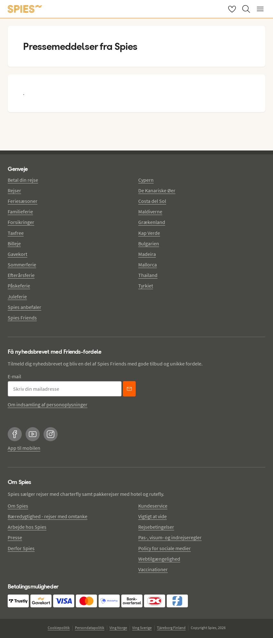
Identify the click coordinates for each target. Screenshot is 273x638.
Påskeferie (19, 285)
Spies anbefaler (24, 307)
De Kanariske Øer (156, 190)
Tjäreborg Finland (171, 627)
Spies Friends (22, 317)
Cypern (146, 180)
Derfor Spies (21, 548)
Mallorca (147, 264)
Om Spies (18, 506)
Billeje (14, 243)
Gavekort (17, 254)
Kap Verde (149, 233)
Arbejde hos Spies (27, 527)
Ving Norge (118, 627)
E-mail (14, 376)
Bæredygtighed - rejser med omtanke (47, 516)
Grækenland (151, 222)
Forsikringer (21, 222)
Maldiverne (150, 211)
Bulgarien (148, 243)
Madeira (147, 254)
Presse (15, 537)
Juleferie (17, 296)
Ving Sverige (142, 627)
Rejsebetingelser (156, 527)
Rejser (14, 190)
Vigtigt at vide (152, 516)
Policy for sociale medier (164, 548)
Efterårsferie (21, 275)
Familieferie (20, 211)
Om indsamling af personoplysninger (47, 404)
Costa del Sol (152, 201)
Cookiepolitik (59, 627)
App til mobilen (24, 448)
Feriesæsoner (22, 201)
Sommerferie (22, 264)
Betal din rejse (23, 180)
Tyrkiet (145, 285)
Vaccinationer (153, 569)
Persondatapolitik (89, 627)
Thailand (147, 275)
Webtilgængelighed (159, 559)
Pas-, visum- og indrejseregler (170, 537)
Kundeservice (152, 506)
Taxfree (16, 233)
